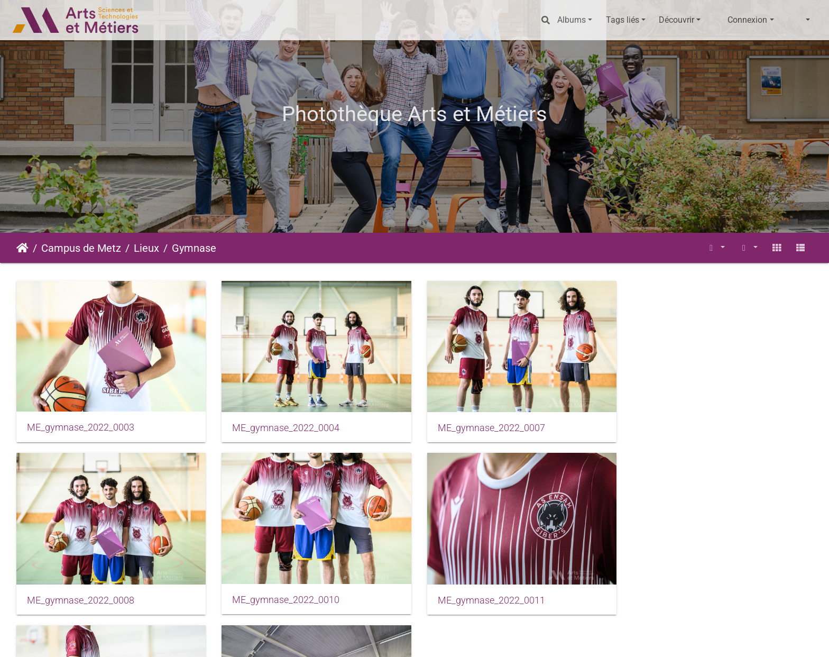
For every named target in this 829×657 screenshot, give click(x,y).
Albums (571, 20)
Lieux (146, 248)
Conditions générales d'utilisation (458, 639)
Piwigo (282, 639)
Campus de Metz (81, 248)
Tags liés (622, 20)
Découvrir (676, 20)
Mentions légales (358, 639)
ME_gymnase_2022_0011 (283, 597)
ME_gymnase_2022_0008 (689, 427)
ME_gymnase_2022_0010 (80, 596)
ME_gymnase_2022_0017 (689, 597)
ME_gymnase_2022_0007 (486, 426)
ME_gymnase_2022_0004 (283, 426)
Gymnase (194, 248)
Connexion (747, 20)
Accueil (22, 248)
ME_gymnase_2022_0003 (80, 426)
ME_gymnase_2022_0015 (486, 596)
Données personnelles (568, 639)
